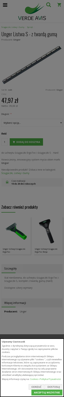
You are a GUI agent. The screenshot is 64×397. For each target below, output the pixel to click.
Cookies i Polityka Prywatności (45, 379)
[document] (32, 367)
